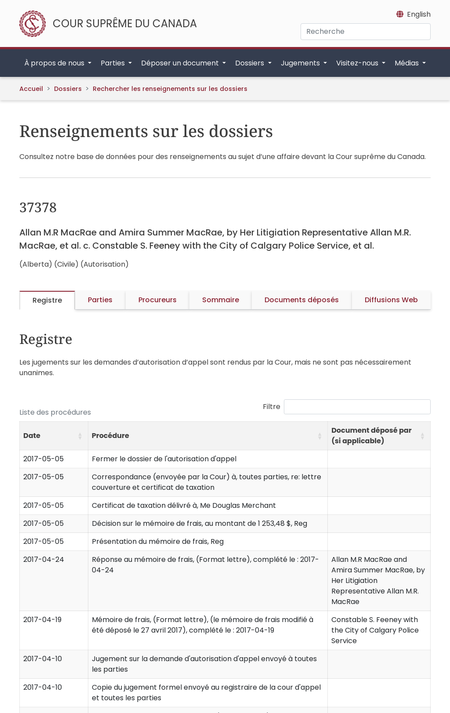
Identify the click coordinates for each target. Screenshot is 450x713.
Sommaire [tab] (220, 300)
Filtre (271, 407)
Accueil (31, 88)
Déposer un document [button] (181, 63)
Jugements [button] (301, 63)
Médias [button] (408, 63)
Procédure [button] (110, 436)
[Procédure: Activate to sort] (207, 436)
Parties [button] (114, 63)
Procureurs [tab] (157, 300)
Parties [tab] (100, 300)
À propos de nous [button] (55, 63)
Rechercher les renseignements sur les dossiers (170, 88)
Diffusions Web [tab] (391, 300)
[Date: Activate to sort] (54, 436)
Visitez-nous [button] (358, 63)
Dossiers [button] (250, 63)
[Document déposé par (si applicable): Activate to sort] (379, 436)
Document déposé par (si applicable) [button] (371, 435)
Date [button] (31, 436)
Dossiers (68, 88)
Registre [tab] (47, 300)
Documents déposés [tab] (302, 300)
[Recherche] (366, 31)
